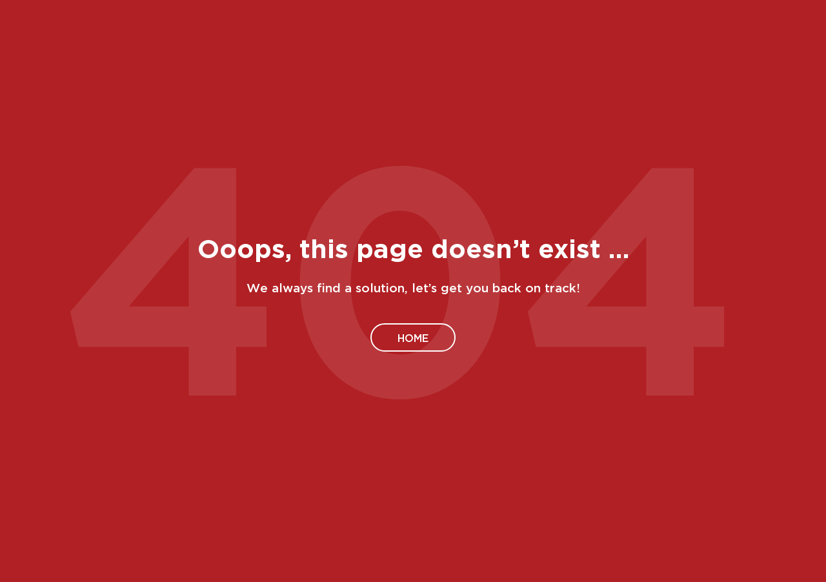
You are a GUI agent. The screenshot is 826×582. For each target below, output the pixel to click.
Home (413, 337)
